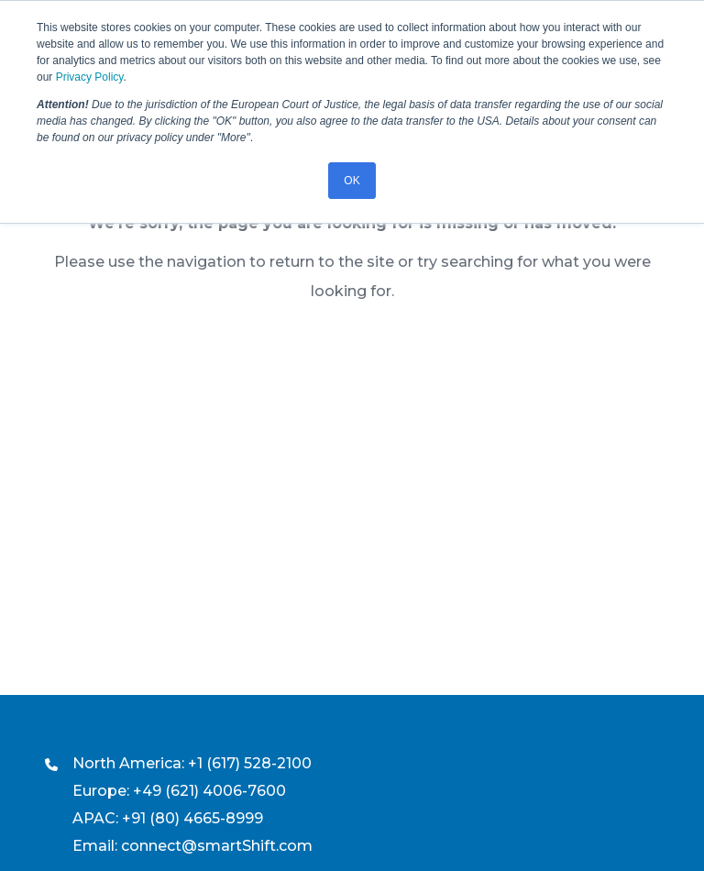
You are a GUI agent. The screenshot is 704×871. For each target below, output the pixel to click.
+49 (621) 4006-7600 (209, 790)
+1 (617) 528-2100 (250, 763)
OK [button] (351, 180)
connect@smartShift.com (217, 845)
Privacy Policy (90, 77)
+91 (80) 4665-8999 (192, 818)
